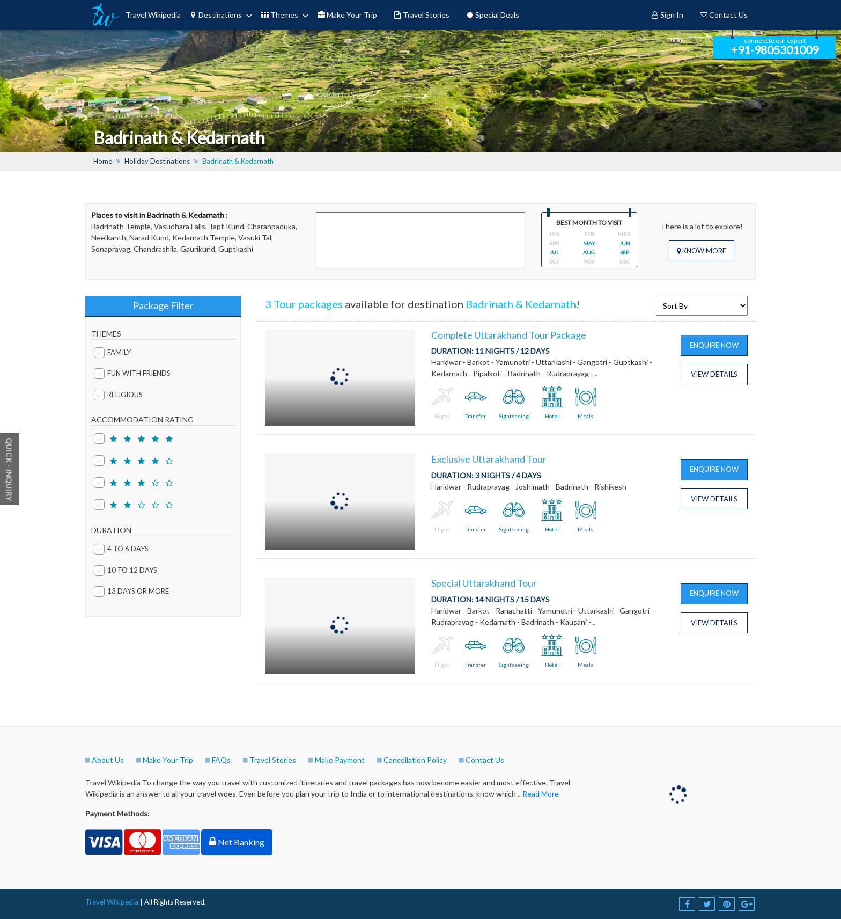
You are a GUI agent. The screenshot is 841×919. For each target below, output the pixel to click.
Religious (118, 393)
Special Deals (492, 14)
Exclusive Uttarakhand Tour (489, 459)
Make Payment (340, 759)
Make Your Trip (347, 14)
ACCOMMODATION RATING (142, 419)
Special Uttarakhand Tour (484, 583)
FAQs (221, 759)
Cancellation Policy (415, 759)
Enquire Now (714, 345)
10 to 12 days (125, 569)
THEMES (106, 333)
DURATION (111, 530)
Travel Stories (421, 14)
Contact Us (723, 14)
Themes (279, 14)
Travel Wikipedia (153, 14)
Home (102, 161)
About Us (108, 759)
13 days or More (131, 590)
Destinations (215, 14)
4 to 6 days (121, 548)
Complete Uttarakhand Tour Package (508, 335)
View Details (714, 374)
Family (112, 351)
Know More (701, 250)
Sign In (667, 14)
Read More (540, 793)
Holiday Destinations (157, 161)
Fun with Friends (132, 372)
